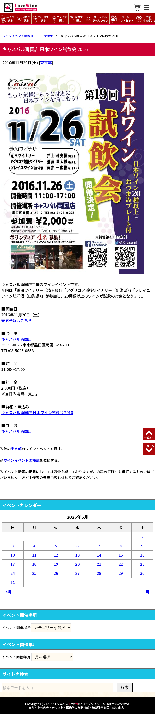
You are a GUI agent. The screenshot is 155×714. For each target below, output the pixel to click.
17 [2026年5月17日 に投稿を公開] (13, 564)
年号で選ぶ (7, 19)
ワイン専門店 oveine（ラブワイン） (76, 704)
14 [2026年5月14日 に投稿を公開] (99, 555)
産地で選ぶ (76, 19)
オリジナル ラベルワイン (97, 19)
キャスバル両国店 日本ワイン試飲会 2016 (37, 412)
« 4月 (7, 592)
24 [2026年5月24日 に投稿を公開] (13, 573)
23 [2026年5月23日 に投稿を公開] (142, 564)
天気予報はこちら (16, 320)
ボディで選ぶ (59, 19)
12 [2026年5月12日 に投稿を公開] (56, 555)
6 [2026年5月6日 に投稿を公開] (77, 546)
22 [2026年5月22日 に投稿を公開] (121, 564)
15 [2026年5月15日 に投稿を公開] (121, 555)
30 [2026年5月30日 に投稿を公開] (142, 573)
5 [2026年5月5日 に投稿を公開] (56, 546)
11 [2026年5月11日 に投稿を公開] (34, 555)
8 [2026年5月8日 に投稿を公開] (121, 546)
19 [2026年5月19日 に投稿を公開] (56, 564)
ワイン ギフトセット (123, 19)
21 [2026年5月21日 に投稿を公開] (99, 564)
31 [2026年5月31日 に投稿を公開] (13, 582)
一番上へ (149, 437)
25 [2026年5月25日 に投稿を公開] (34, 573)
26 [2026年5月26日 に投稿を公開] (56, 573)
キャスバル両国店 (16, 339)
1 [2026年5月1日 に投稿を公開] (121, 537)
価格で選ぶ (23, 19)
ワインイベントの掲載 (22, 460)
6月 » (148, 592)
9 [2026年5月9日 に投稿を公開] (142, 546)
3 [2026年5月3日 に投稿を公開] (13, 546)
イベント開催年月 (16, 656)
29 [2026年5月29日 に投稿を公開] (121, 573)
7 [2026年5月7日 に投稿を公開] (99, 546)
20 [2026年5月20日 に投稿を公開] (77, 564)
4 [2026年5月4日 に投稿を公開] (34, 546)
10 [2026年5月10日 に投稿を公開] (13, 555)
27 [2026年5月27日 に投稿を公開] (77, 573)
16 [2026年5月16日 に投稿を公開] (142, 555)
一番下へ (149, 446)
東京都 (46, 62)
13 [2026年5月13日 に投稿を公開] (77, 555)
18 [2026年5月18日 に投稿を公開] (34, 564)
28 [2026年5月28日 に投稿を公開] (99, 573)
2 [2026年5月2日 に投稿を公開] (142, 537)
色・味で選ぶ (41, 19)
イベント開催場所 (16, 627)
